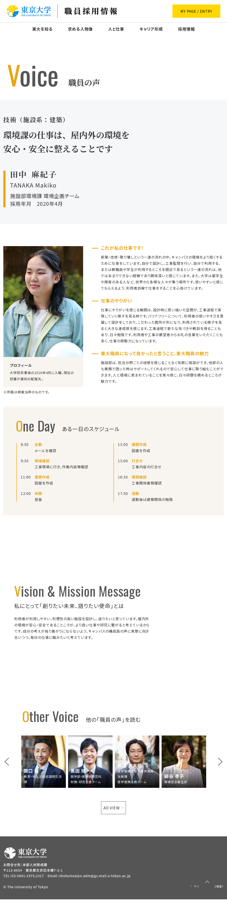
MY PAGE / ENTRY (196, 11)
